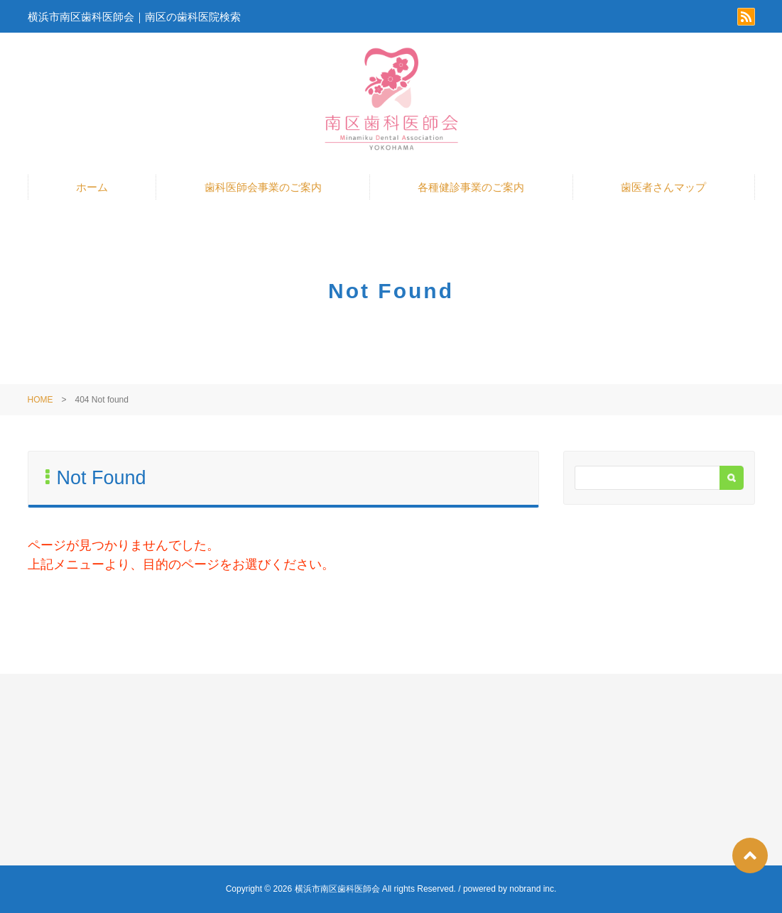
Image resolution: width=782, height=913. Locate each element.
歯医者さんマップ (663, 187)
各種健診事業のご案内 (471, 187)
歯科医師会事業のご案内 (263, 187)
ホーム (92, 187)
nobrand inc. (532, 889)
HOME (40, 400)
